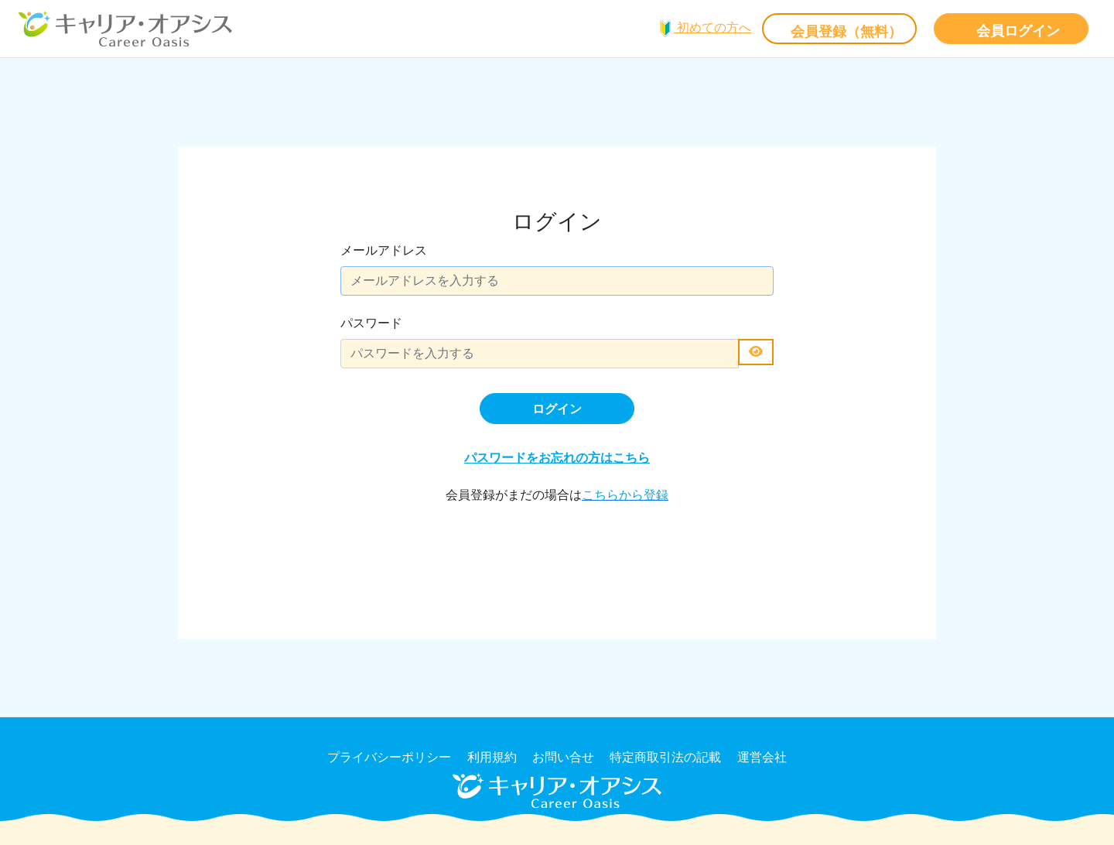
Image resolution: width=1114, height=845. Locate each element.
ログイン (557, 409)
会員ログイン (1018, 31)
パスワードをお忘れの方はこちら (557, 457)
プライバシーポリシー (389, 757)
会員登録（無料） (846, 31)
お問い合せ (563, 757)
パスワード (371, 323)
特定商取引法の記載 (665, 757)
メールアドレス (383, 250)
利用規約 (492, 757)
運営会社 (762, 757)
